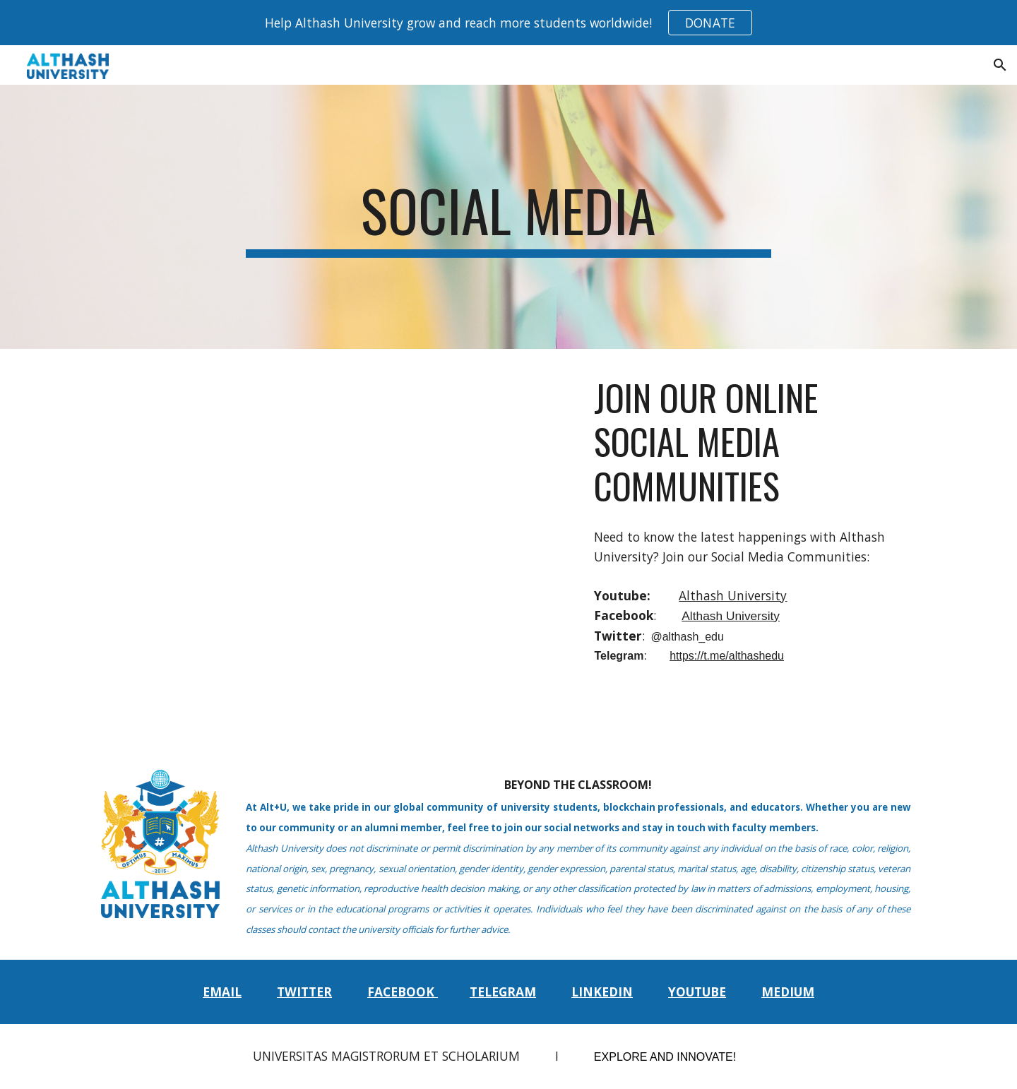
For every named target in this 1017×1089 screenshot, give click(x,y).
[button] (1000, 65)
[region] (508, 22)
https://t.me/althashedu (727, 656)
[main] (508, 216)
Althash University (733, 595)
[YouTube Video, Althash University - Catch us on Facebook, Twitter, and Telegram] (368, 516)
